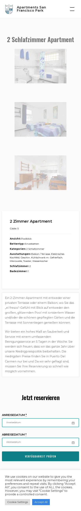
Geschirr (25, 257)
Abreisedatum (14, 434)
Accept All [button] (41, 502)
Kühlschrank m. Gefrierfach (46, 257)
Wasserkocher (40, 261)
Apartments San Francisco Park (31, 8)
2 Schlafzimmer (35, 248)
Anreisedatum (14, 415)
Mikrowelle (16, 261)
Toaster (27, 261)
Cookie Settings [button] (17, 502)
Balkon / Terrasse (40, 253)
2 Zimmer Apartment (31, 221)
